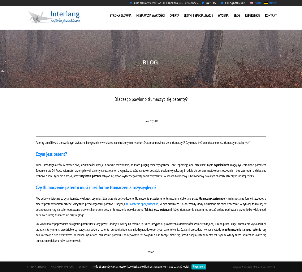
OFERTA (174, 16)
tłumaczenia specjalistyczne (142, 204)
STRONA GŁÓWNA (120, 16)
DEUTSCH (273, 3)
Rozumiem (199, 267)
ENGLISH (258, 3)
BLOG (236, 16)
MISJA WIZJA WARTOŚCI (150, 16)
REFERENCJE (252, 16)
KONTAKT (271, 16)
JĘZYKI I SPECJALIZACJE (198, 16)
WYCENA (223, 16)
